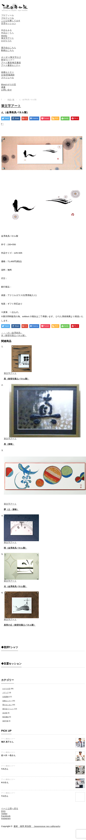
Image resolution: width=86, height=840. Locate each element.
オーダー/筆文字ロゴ (11, 57)
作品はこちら (7, 33)
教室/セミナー (7, 60)
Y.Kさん (4, 769)
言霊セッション (8, 23)
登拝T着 (5, 721)
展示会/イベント (8, 709)
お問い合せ (6, 90)
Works (4, 35)
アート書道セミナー (10, 65)
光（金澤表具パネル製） (15, 586)
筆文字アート (7, 38)
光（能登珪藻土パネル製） (14, 335)
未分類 (4, 713)
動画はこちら (7, 50)
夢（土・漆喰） (11, 509)
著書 (3, 87)
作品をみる (6, 30)
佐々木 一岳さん (8, 755)
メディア (5, 692)
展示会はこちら (8, 47)
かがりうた (6, 41)
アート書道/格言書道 (11, 62)
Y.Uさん (4, 796)
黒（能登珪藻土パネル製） (16, 379)
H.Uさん (5, 782)
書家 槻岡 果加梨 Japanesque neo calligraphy (37, 826)
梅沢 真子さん (7, 742)
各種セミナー (7, 72)
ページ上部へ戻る (9, 808)
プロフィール (7, 15)
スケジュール (7, 77)
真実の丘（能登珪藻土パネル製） (20, 625)
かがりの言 (6, 688)
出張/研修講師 (7, 75)
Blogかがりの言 (8, 84)
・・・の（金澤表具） (11, 333)
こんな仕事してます (10, 20)
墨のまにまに (7, 705)
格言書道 (5, 717)
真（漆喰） (9, 444)
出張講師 (5, 697)
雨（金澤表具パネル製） (15, 548)
